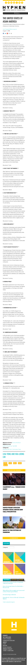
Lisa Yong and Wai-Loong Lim (13, 455)
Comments (14, 538)
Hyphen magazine (14, 626)
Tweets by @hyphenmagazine (9, 602)
